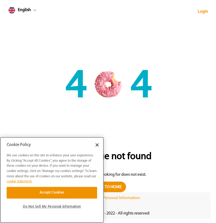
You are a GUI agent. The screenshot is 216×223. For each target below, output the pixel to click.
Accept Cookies (52, 192)
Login (203, 12)
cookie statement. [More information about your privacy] (19, 181)
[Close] (97, 145)
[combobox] (32, 11)
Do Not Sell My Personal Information (108, 198)
